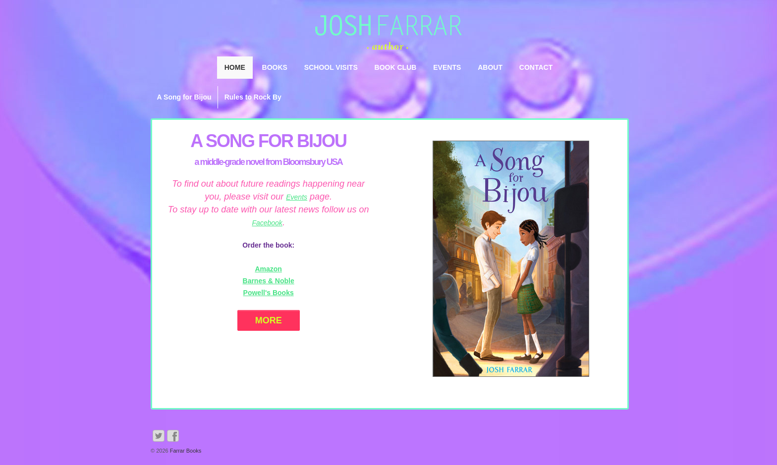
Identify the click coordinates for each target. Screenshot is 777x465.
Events (447, 67)
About (490, 67)
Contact (536, 67)
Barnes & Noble (268, 281)
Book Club (396, 67)
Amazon (268, 269)
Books (274, 67)
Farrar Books (185, 451)
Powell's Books (268, 293)
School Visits (331, 67)
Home (234, 67)
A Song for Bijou (184, 97)
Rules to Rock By (252, 97)
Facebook (267, 223)
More (268, 320)
